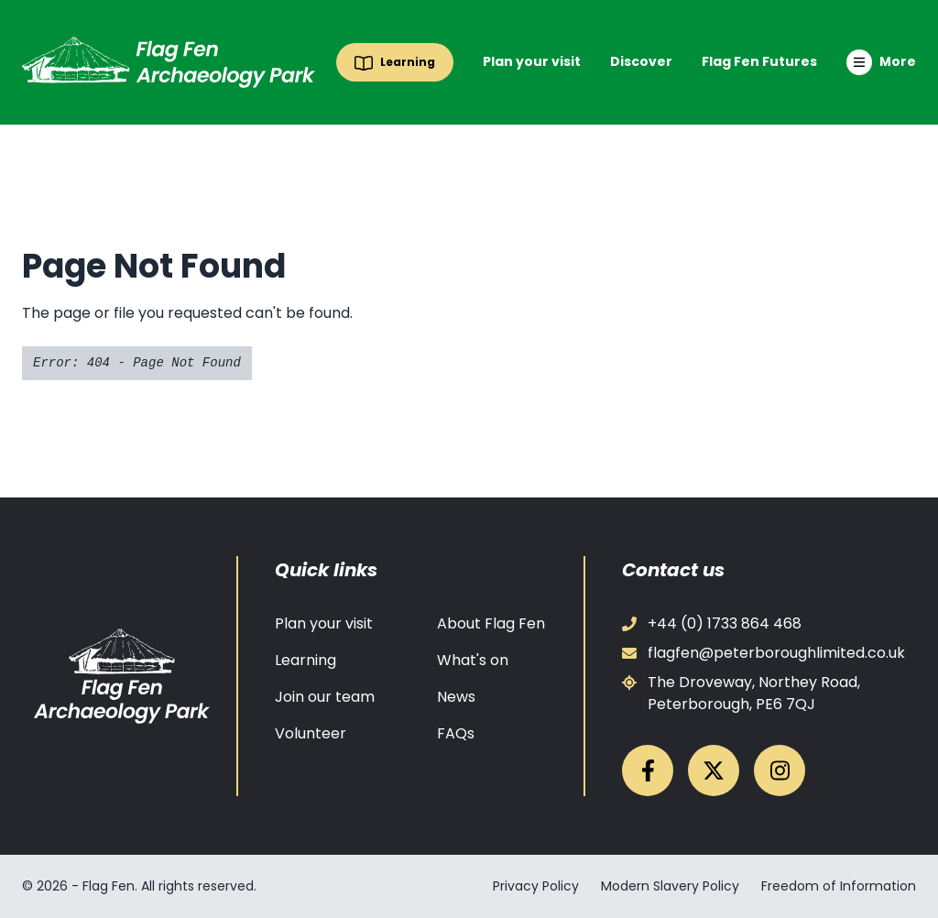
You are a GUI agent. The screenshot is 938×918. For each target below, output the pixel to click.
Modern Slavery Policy (670, 886)
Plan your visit (532, 61)
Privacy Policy (536, 886)
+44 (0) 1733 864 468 (712, 623)
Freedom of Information (838, 886)
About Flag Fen (491, 623)
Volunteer (310, 733)
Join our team (325, 696)
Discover (641, 61)
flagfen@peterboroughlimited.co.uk (763, 652)
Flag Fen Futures (759, 61)
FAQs (455, 733)
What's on (472, 660)
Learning (305, 660)
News (456, 696)
